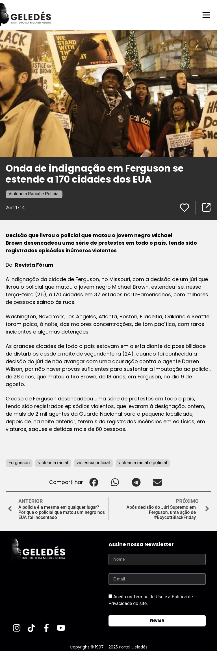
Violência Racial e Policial (34, 193)
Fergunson (19, 462)
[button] (93, 482)
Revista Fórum (34, 264)
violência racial (53, 462)
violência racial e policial (142, 462)
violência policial (93, 462)
